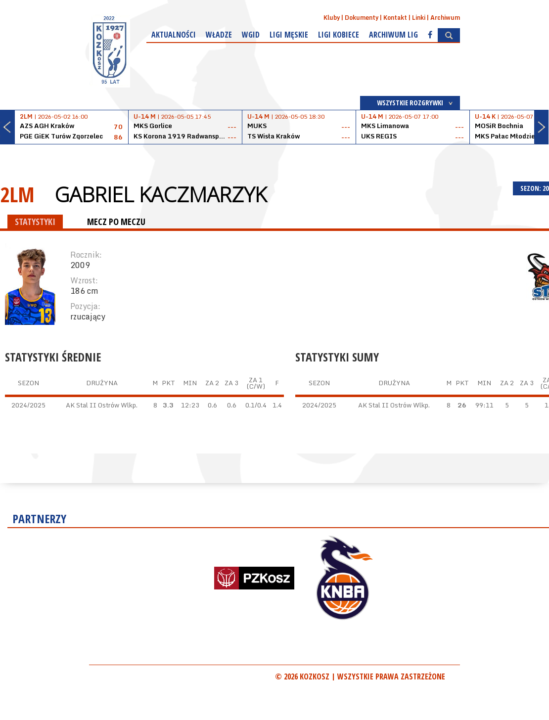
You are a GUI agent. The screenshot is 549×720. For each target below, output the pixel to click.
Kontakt (395, 17)
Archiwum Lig (393, 34)
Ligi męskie (289, 34)
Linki (418, 17)
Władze (219, 34)
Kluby (331, 17)
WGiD (251, 34)
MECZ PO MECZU (116, 221)
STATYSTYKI (35, 221)
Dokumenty (361, 17)
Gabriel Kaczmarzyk (160, 194)
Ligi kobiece (338, 34)
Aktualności (173, 34)
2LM (17, 194)
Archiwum (445, 17)
